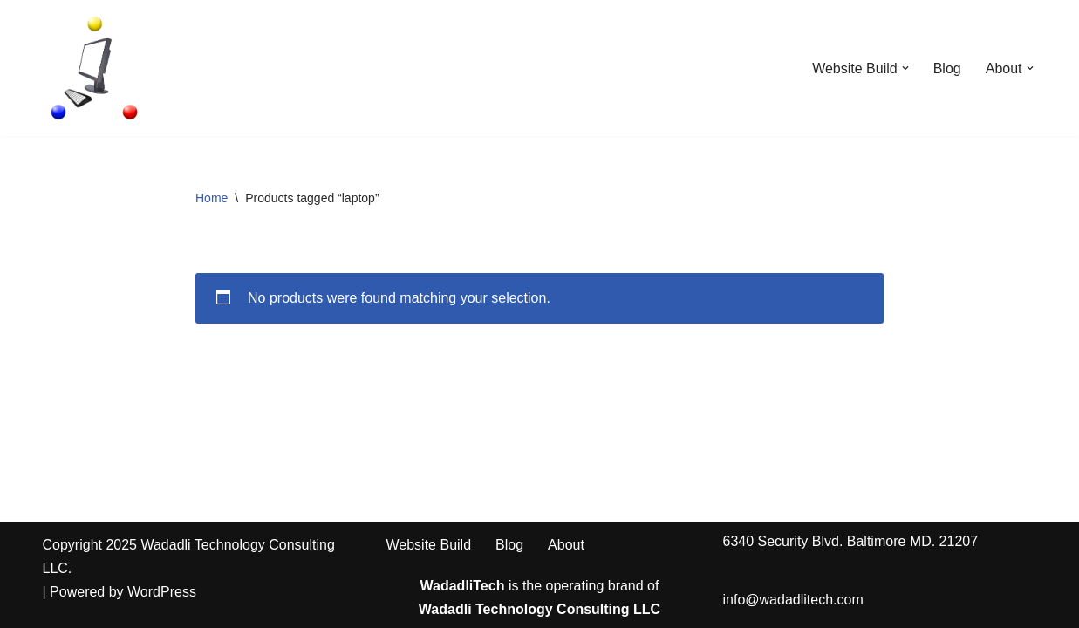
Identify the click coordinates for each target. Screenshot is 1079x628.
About (566, 544)
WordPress (161, 591)
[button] (905, 68)
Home (211, 198)
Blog (947, 68)
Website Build (429, 544)
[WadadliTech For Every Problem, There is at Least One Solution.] (95, 68)
